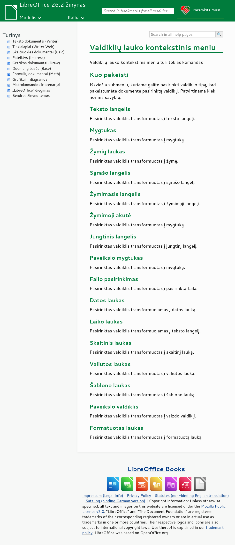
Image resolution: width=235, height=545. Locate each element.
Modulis (27, 17)
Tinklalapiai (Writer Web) (33, 46)
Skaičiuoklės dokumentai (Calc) (38, 52)
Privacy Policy (139, 495)
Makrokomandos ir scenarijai (36, 84)
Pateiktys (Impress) (28, 57)
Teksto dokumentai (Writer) (35, 41)
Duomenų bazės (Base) (31, 68)
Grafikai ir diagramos (29, 79)
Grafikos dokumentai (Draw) (36, 62)
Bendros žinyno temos (31, 95)
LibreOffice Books (156, 469)
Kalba (74, 17)
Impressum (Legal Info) (102, 495)
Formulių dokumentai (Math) (36, 73)
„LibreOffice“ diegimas (31, 90)
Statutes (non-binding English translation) (192, 495)
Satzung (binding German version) (115, 500)
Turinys (11, 35)
